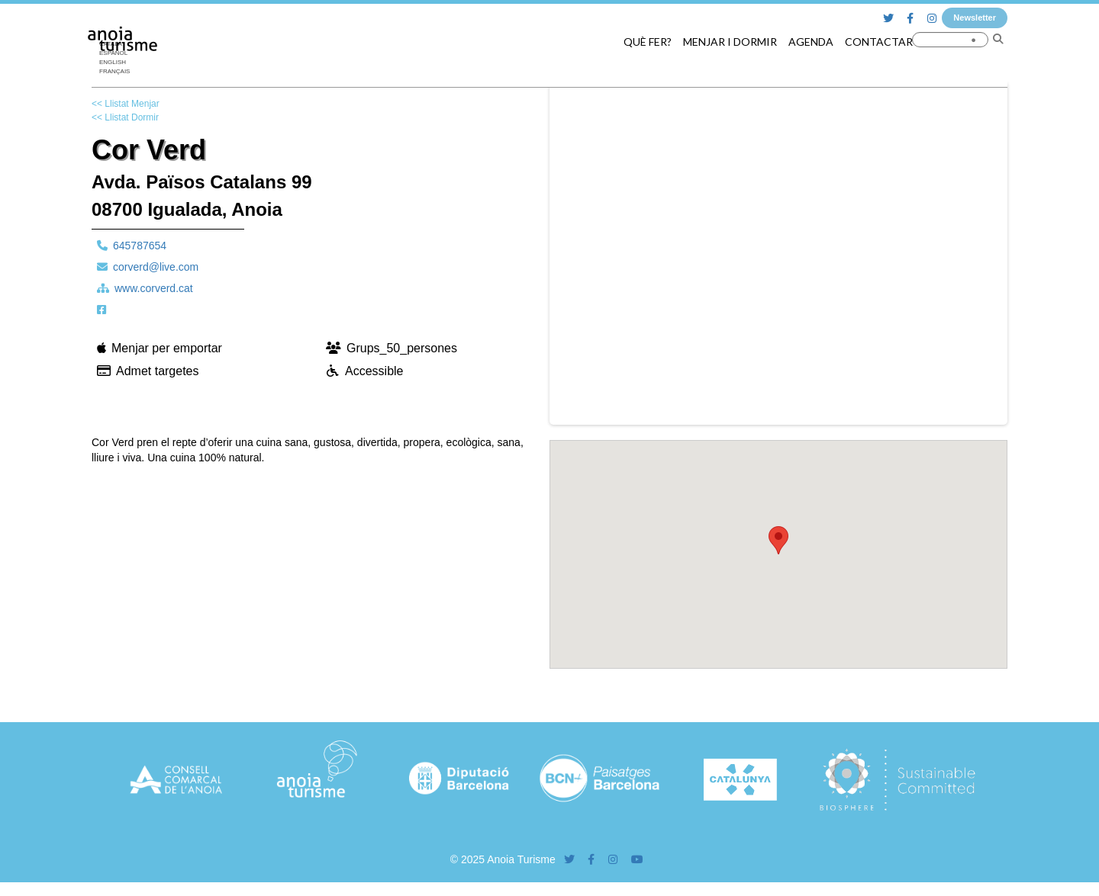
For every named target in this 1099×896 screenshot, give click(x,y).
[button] (778, 540)
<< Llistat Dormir (125, 117)
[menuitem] (118, 62)
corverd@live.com (155, 267)
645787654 (139, 245)
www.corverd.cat (153, 288)
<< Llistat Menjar (126, 103)
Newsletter (974, 17)
